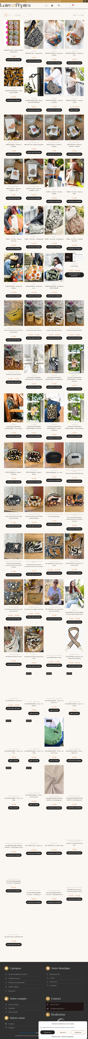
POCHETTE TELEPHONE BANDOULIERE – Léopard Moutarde (54, 428)
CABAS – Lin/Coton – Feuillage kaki (33, 239)
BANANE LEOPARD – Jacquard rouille (74, 101)
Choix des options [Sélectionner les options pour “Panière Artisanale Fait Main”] (34, 338)
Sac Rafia (57, 796)
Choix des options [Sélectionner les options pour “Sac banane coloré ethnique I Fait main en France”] (13, 619)
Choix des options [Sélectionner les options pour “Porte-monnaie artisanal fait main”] (74, 481)
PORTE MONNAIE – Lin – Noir (54, 472)
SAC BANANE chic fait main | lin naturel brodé (74, 564)
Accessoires (68, 470)
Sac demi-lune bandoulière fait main (74, 844)
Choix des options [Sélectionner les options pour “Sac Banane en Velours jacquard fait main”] (34, 666)
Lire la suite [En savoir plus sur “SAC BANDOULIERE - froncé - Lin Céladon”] (33, 713)
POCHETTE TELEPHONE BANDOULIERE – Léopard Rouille (74, 427)
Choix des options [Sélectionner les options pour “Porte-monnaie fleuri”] (54, 524)
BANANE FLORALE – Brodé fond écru (74, 54)
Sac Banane (34, 51)
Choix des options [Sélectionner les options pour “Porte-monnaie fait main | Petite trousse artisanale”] (34, 526)
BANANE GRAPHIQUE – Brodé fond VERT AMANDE (33, 101)
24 (79, 15)
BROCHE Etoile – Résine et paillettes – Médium (74, 145)
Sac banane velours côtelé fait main (13, 936)
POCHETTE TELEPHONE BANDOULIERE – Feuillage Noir (54, 378)
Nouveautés (13, 328)
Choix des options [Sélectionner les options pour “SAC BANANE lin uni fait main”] (13, 708)
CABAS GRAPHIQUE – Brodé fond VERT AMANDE (54, 287)
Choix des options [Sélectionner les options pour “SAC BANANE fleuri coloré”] (54, 665)
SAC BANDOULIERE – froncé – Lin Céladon (34, 704)
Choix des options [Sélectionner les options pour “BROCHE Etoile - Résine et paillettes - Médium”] (74, 154)
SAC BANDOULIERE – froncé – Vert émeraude (34, 796)
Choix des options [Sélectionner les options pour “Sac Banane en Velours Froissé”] (13, 664)
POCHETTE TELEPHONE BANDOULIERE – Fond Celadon (13, 427)
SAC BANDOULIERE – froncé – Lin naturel (74, 704)
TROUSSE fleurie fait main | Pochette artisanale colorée (74, 890)
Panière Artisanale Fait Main (34, 330)
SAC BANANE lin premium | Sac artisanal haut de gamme (74, 657)
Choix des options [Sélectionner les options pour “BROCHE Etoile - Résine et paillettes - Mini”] (13, 198)
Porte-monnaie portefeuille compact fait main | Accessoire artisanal (74, 519)
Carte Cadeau (74, 266)
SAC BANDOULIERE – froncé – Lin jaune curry (54, 701)
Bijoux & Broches (11, 142)
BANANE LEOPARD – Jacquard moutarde (54, 101)
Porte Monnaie (14, 470)
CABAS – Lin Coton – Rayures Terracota (14, 240)
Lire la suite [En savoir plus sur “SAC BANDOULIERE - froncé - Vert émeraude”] (33, 804)
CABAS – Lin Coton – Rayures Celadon (54, 192)
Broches (13, 48)
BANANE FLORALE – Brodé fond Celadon (54, 54)
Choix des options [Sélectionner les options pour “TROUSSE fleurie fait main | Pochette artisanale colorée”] (74, 899)
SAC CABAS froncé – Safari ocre (34, 845)
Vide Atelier (74, 98)
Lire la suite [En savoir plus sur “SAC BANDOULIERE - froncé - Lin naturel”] (74, 713)
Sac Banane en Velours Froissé (14, 656)
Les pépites (8, 328)
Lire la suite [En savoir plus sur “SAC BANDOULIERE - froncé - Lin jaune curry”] (54, 710)
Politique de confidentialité (67, 1036)
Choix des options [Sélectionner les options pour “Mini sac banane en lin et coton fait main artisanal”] (13, 340)
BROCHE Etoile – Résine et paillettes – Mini (13, 189)
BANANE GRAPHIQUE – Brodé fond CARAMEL (13, 91)
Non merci (63, 1032)
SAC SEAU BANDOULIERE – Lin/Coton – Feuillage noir (34, 893)
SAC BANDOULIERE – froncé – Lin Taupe (13, 799)
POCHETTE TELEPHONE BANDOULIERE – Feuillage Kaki (33, 378)
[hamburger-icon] (46, 5)
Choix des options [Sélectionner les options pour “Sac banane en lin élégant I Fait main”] (34, 617)
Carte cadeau (74, 264)
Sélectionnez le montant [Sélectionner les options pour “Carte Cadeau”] (74, 274)
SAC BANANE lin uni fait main (14, 700)
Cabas (54, 189)
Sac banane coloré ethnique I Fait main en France (13, 610)
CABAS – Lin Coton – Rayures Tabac (74, 192)
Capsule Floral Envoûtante (51, 514)
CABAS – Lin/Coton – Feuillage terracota (74, 240)
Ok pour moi (47, 1032)
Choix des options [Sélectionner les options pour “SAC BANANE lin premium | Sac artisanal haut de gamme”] (74, 666)
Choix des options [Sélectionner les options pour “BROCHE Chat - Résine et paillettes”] (34, 152)
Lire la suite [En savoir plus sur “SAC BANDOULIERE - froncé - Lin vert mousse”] (54, 760)
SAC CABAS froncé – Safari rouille (54, 845)
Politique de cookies (55, 1036)
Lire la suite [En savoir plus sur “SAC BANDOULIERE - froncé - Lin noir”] (13, 760)
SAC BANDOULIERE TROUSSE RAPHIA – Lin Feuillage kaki (54, 799)
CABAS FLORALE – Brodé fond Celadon (13, 287)
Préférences (78, 1032)
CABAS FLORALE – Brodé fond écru (34, 287)
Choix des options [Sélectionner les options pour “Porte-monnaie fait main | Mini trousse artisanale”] (13, 526)
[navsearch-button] (59, 5)
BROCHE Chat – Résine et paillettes (33, 144)
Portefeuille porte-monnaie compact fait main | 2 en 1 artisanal (34, 565)
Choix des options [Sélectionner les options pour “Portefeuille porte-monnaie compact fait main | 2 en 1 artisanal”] (34, 574)
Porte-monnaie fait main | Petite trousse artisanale (33, 517)
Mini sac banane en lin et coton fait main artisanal (13, 331)
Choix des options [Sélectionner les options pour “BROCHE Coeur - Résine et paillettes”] (54, 154)
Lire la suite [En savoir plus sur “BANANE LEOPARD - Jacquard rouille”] (74, 110)
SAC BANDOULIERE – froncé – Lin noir (13, 752)
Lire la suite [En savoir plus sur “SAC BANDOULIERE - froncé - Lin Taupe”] (13, 808)
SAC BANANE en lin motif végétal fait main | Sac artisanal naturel (74, 613)
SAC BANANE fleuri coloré (54, 657)
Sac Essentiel (34, 375)
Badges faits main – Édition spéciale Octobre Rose (13, 51)
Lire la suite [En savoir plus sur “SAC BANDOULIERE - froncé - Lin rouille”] (33, 760)
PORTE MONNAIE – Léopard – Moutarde (13, 473)
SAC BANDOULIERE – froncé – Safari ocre (74, 752)
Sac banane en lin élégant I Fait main (33, 609)
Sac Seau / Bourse (16, 879)
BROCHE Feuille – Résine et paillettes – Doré (33, 189)
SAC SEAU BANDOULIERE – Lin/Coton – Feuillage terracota (54, 893)
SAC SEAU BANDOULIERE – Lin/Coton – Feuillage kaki (13, 882)
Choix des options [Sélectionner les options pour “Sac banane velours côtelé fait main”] (13, 944)
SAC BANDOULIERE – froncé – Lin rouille (34, 752)
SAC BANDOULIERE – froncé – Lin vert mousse (54, 752)
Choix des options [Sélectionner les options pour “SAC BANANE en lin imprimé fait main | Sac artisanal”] (54, 619)
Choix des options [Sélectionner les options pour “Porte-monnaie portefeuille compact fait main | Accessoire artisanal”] (74, 529)
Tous (82, 15)
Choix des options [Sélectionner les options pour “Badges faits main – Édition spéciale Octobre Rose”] (13, 59)
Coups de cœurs (8, 843)
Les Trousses (79, 887)
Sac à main (30, 701)
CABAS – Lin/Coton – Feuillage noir (54, 239)
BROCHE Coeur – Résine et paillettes (54, 145)
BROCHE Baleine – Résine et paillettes (13, 145)
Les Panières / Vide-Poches (33, 328)
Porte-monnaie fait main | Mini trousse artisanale (13, 517)
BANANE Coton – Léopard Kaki (33, 53)
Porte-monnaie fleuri (54, 516)
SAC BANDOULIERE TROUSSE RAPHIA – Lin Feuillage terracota (14, 846)
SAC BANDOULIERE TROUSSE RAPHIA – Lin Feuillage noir (74, 799)
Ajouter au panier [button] (34, 61)
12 (77, 15)
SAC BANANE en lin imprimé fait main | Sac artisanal (54, 610)
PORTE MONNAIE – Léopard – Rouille (34, 473)
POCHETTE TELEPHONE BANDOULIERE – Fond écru (33, 427)
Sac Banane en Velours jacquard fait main (33, 657)
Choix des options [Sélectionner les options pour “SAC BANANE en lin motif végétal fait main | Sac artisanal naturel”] (74, 622)
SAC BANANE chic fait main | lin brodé (54, 564)
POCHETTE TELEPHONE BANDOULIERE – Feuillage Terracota (74, 379)
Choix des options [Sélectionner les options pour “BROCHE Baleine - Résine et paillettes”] (13, 154)
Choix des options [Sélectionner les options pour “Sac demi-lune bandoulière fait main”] (74, 853)
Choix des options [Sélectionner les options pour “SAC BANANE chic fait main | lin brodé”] (54, 573)
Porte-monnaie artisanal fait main (74, 473)
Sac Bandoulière (36, 701)
